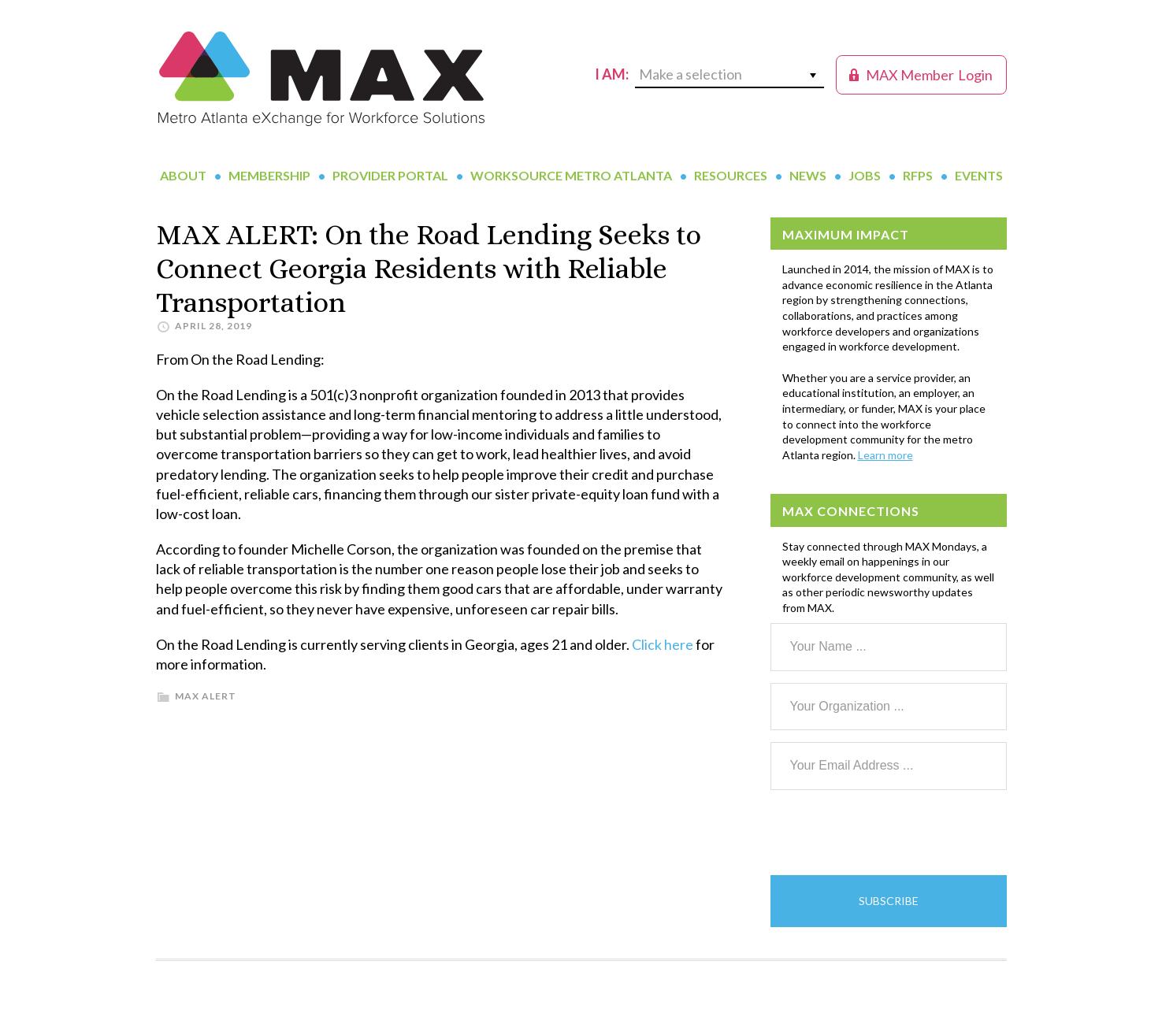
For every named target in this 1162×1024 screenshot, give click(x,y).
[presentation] (890, 832)
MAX (321, 79)
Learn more (885, 455)
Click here (662, 644)
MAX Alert (205, 696)
